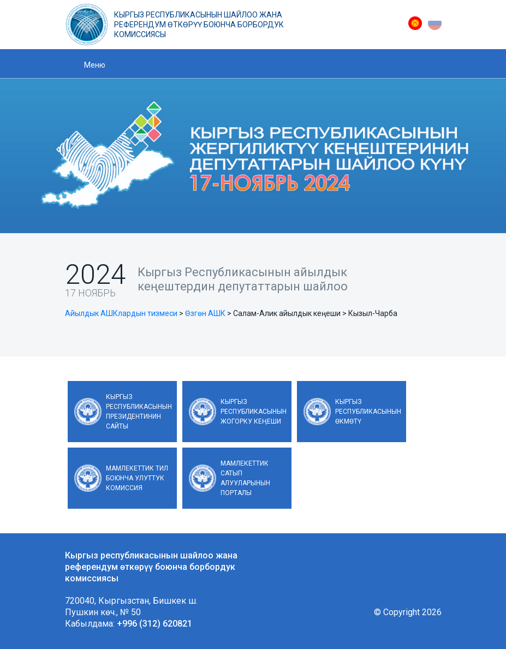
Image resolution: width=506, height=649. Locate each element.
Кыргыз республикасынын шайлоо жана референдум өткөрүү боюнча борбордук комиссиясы (199, 24)
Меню (94, 65)
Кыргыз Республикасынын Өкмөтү (368, 411)
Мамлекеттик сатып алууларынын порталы (245, 478)
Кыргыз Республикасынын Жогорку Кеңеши (254, 411)
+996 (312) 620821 (154, 623)
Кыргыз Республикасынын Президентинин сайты (139, 411)
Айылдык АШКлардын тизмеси (121, 313)
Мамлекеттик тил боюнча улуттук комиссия (137, 478)
